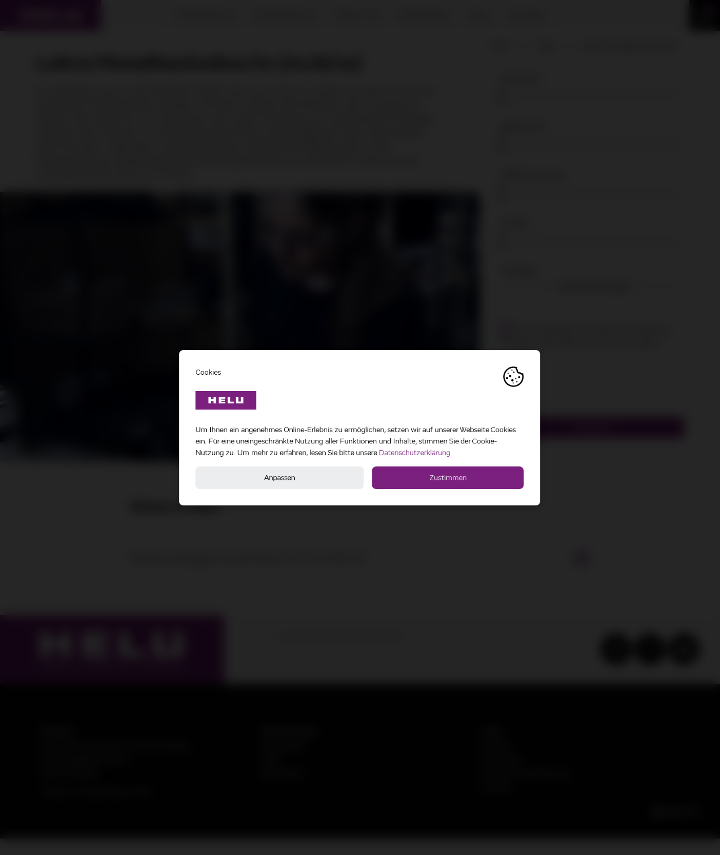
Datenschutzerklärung (415, 452)
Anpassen (280, 477)
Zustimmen (448, 477)
